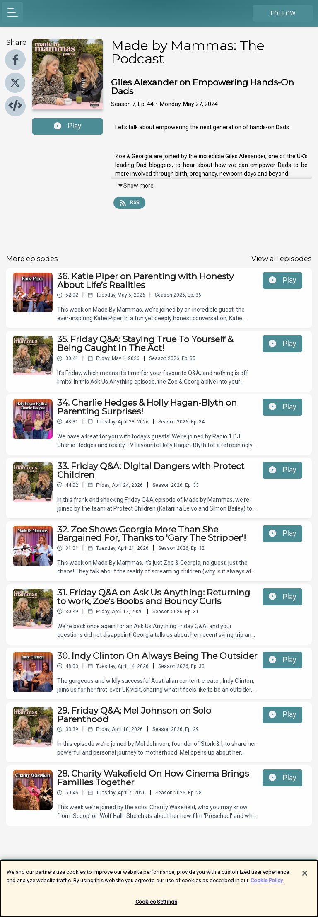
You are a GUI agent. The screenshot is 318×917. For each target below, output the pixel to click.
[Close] (305, 875)
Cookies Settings (156, 904)
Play (67, 126)
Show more (136, 185)
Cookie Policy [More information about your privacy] (267, 882)
